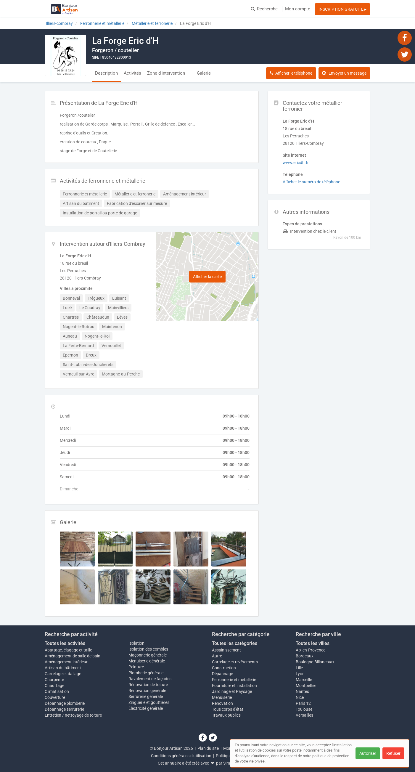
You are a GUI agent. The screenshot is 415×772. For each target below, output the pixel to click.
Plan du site (208, 748)
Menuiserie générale (146, 661)
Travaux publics (226, 715)
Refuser (393, 753)
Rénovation (222, 703)
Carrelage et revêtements (235, 661)
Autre (217, 656)
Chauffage (54, 685)
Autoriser (367, 753)
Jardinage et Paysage (232, 691)
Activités (132, 73)
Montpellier (306, 685)
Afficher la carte (207, 276)
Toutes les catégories (234, 643)
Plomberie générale (145, 672)
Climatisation (57, 691)
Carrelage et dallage (63, 673)
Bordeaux (304, 656)
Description (106, 73)
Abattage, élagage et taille (68, 650)
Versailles (304, 715)
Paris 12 (303, 703)
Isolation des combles (148, 649)
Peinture (136, 667)
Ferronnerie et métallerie (234, 679)
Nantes (302, 691)
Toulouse (304, 709)
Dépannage (222, 673)
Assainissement (226, 650)
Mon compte (297, 9)
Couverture (55, 697)
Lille (299, 667)
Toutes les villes (312, 643)
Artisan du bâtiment (63, 667)
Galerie (204, 73)
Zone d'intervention (166, 73)
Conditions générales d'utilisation (181, 755)
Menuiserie (222, 697)
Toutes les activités (65, 643)
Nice (300, 697)
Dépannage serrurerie (64, 709)
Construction (224, 667)
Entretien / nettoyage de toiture (73, 715)
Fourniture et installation (234, 685)
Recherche (264, 9)
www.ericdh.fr (296, 162)
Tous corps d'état (227, 709)
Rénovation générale (147, 690)
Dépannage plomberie (65, 703)
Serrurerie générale (145, 696)
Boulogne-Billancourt (315, 661)
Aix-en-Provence (310, 650)
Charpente (54, 679)
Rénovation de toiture (148, 684)
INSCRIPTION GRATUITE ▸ (342, 9)
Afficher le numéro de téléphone (311, 181)
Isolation (136, 643)
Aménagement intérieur (66, 661)
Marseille (304, 679)
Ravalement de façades (149, 678)
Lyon (300, 673)
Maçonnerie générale (147, 655)
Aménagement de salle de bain (72, 656)
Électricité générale (145, 708)
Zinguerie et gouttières (148, 702)
